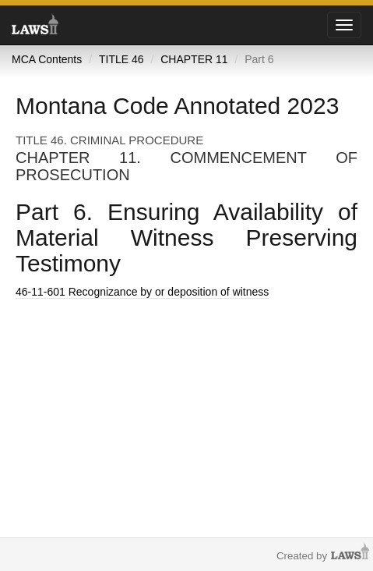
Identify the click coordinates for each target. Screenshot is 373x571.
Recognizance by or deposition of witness (142, 292)
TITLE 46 (121, 59)
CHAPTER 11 (193, 59)
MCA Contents (47, 59)
